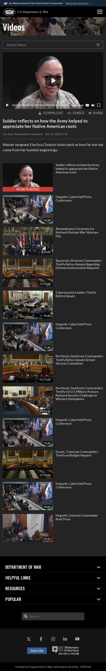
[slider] (40, 105)
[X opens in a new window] (28, 639)
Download (50, 113)
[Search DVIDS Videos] (48, 45)
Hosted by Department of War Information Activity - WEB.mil (53, 666)
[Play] (7, 105)
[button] (99, 12)
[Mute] (93, 105)
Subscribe (37, 650)
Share (96, 113)
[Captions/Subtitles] (87, 105)
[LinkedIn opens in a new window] (65, 639)
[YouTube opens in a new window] (77, 639)
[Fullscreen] (98, 105)
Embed (75, 113)
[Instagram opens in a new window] (53, 639)
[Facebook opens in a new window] (40, 639)
